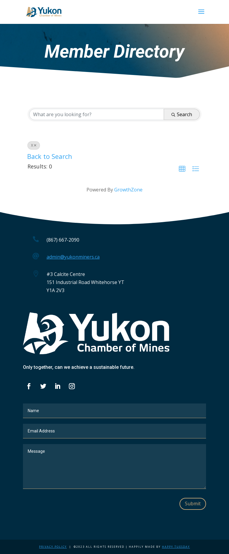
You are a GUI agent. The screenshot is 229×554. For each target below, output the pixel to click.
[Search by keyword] (96, 114)
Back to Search (49, 156)
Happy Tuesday (176, 547)
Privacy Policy (53, 547)
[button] (182, 169)
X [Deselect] (33, 145)
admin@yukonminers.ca (73, 257)
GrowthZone (128, 189)
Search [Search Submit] (181, 114)
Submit (193, 503)
